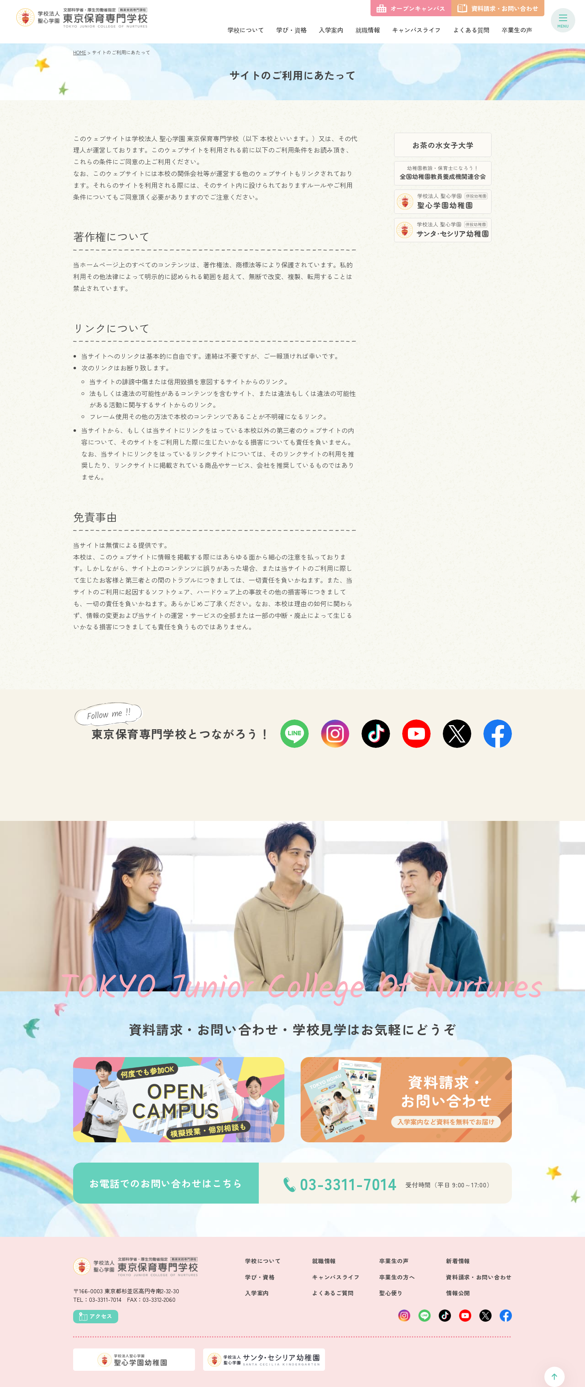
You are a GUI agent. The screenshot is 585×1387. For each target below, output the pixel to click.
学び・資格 (291, 30)
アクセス (100, 1316)
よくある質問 (471, 30)
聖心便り (391, 1293)
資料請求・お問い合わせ (479, 1277)
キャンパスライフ (416, 30)
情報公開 (458, 1293)
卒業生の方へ (397, 1277)
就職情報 (367, 30)
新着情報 (458, 1261)
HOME (79, 52)
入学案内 (331, 30)
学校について (246, 30)
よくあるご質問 (333, 1293)
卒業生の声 (517, 30)
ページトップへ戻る (554, 1377)
